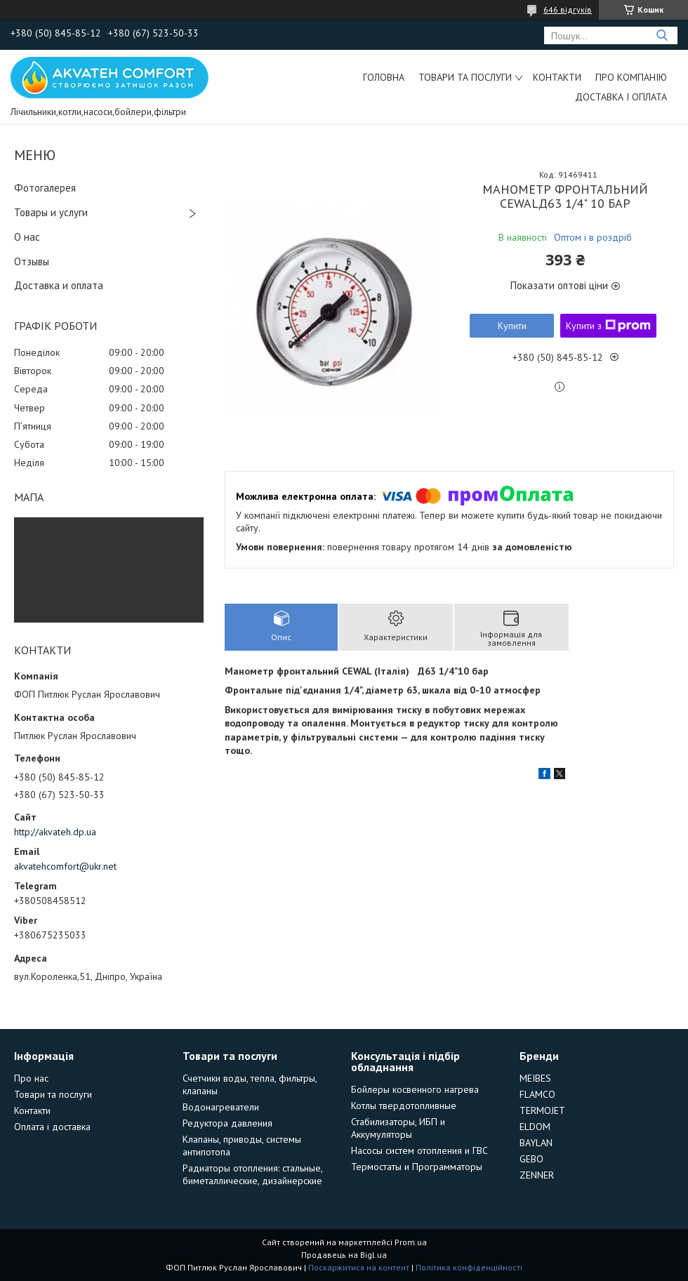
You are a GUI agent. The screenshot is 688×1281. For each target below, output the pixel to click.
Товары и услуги (51, 212)
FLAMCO (537, 1094)
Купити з (608, 325)
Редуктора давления (227, 1123)
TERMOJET (542, 1110)
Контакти (557, 77)
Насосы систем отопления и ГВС (419, 1150)
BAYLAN (536, 1142)
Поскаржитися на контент (358, 1267)
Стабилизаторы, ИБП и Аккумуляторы (398, 1128)
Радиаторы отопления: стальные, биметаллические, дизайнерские (252, 1174)
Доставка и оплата (58, 285)
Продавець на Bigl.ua (344, 1254)
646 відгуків (567, 9)
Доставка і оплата (621, 97)
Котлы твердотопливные (403, 1105)
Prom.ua (411, 1242)
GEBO (531, 1159)
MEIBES (535, 1078)
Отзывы (31, 261)
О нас (27, 237)
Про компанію (631, 77)
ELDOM (535, 1126)
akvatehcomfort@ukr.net (65, 866)
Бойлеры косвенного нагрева (415, 1089)
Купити (512, 325)
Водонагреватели (221, 1107)
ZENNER (537, 1175)
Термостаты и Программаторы (416, 1166)
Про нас (31, 1078)
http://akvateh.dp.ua (55, 831)
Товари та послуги (465, 77)
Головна (383, 77)
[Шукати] (661, 35)
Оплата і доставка (52, 1126)
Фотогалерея (45, 187)
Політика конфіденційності (469, 1267)
